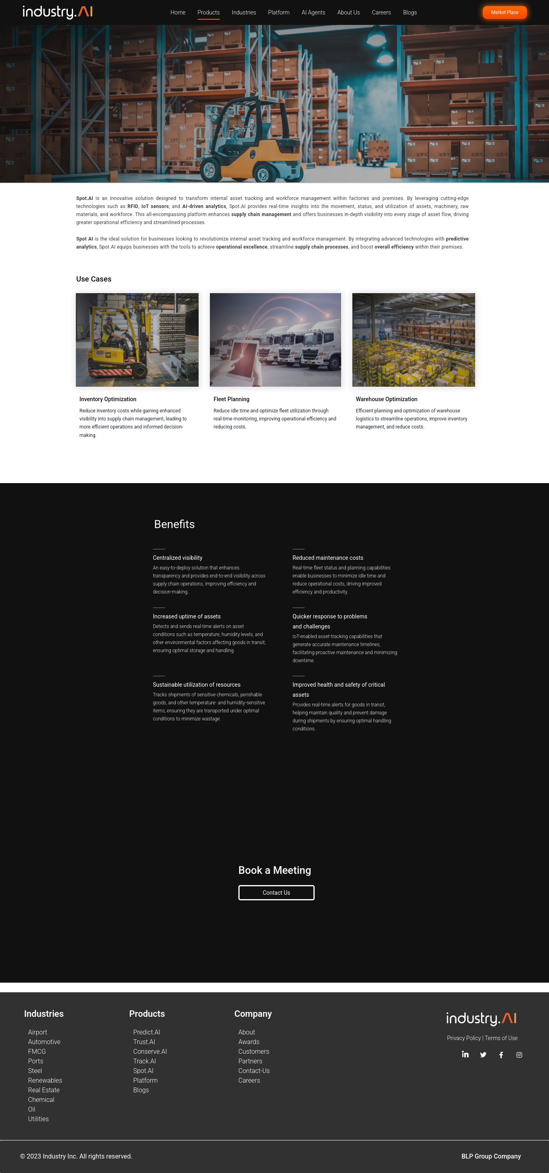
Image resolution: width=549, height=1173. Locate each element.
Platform (278, 12)
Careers (381, 12)
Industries (244, 12)
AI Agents (313, 12)
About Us (349, 12)
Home (178, 12)
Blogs (410, 12)
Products (208, 12)
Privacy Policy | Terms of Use (482, 1038)
